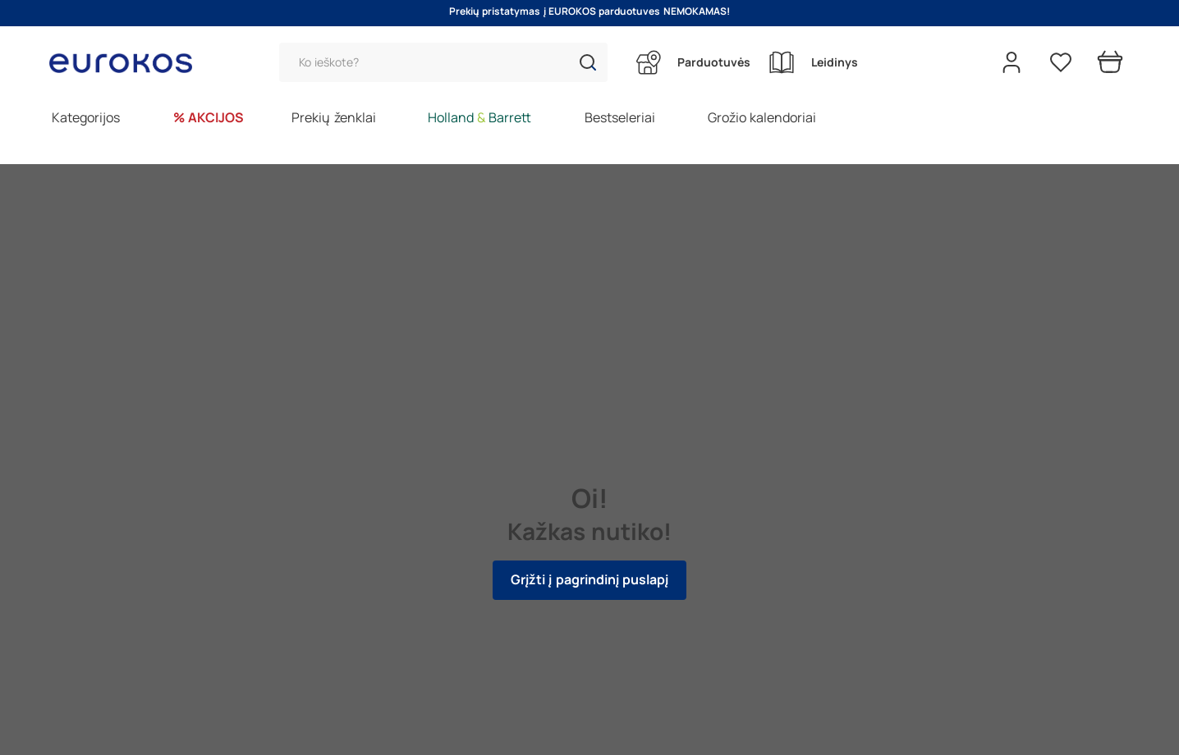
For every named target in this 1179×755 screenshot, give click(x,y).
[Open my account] (1011, 62)
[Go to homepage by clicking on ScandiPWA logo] (127, 63)
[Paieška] (443, 62)
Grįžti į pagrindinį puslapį (589, 580)
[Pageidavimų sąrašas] (1060, 62)
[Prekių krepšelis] (1110, 62)
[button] (588, 62)
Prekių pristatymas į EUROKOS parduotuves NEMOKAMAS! (589, 11)
